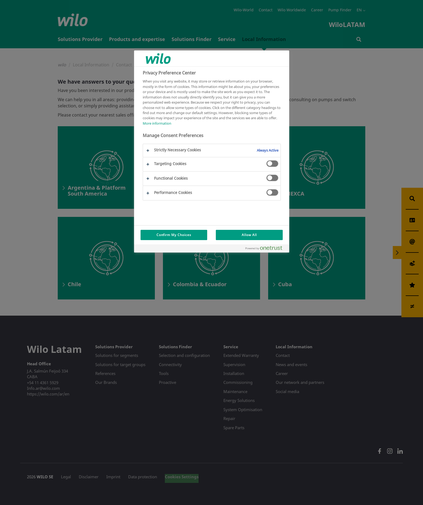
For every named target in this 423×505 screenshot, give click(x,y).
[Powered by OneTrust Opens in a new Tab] (265, 249)
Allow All (249, 235)
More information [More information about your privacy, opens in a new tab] (157, 123)
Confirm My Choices (173, 235)
